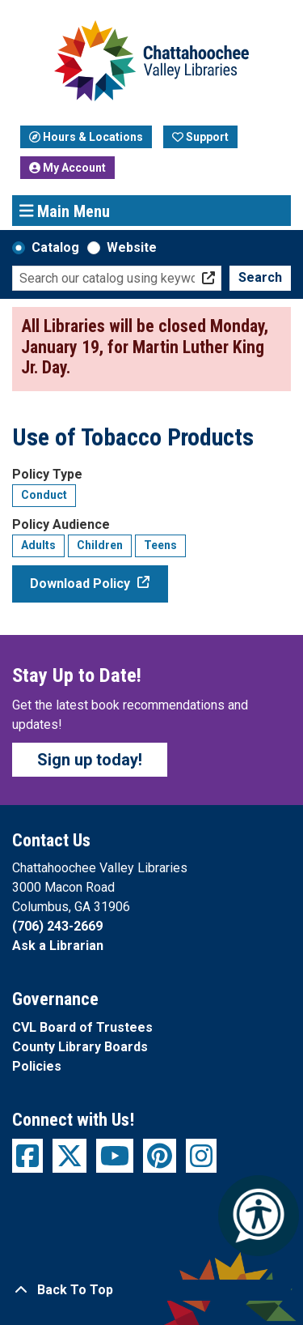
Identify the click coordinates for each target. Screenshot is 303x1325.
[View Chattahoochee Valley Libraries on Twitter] (69, 1156)
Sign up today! (89, 759)
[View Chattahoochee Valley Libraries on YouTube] (114, 1156)
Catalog (55, 247)
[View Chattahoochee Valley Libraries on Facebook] (27, 1156)
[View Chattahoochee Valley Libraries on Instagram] (201, 1156)
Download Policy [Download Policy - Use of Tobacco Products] (80, 583)
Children (100, 545)
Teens (160, 545)
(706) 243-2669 (57, 926)
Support (200, 136)
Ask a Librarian (57, 945)
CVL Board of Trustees (82, 1027)
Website (132, 247)
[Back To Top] (151, 1290)
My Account (67, 167)
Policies (36, 1066)
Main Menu (65, 210)
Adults (38, 545)
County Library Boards (80, 1046)
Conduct (44, 494)
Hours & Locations (86, 136)
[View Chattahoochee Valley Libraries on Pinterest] (159, 1156)
